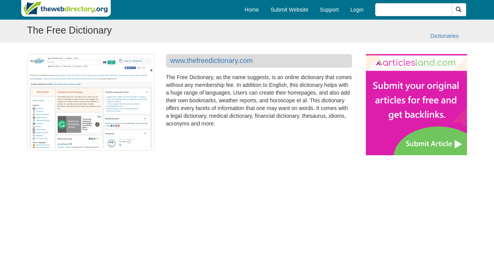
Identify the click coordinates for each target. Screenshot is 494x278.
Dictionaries (444, 36)
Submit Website (289, 10)
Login (357, 10)
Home (252, 10)
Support (329, 10)
